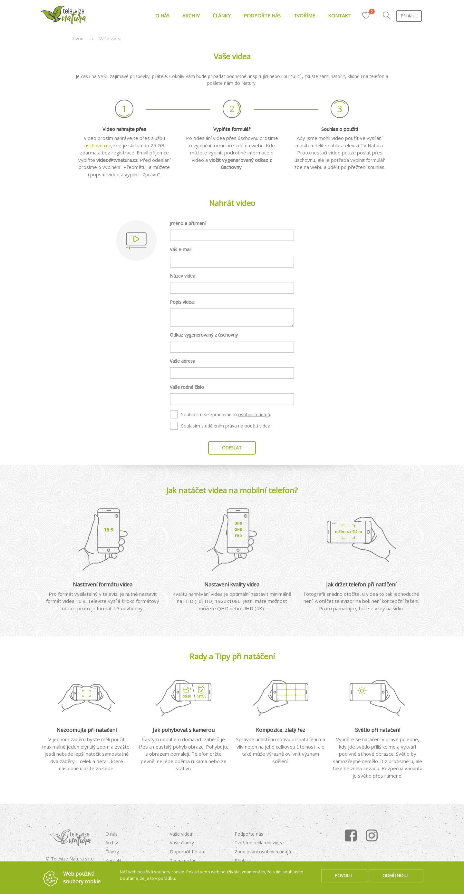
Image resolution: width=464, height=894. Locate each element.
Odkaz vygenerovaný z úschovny (204, 335)
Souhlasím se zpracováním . (220, 414)
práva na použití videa (247, 426)
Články (112, 852)
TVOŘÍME (304, 15)
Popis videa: (182, 302)
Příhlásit (243, 861)
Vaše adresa (182, 361)
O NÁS (162, 15)
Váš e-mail (180, 249)
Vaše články (182, 843)
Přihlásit (409, 16)
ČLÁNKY (222, 15)
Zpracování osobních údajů (263, 852)
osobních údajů (254, 414)
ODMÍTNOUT (395, 875)
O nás (111, 834)
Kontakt (113, 861)
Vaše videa (110, 38)
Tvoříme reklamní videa (259, 843)
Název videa (182, 276)
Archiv (111, 843)
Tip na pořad (183, 861)
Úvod (78, 38)
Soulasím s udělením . (220, 425)
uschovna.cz (97, 145)
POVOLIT (344, 875)
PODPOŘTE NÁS (262, 15)
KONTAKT (339, 15)
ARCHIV (191, 15)
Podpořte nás (249, 834)
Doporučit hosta (187, 852)
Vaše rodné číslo (187, 387)
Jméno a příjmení (188, 223)
